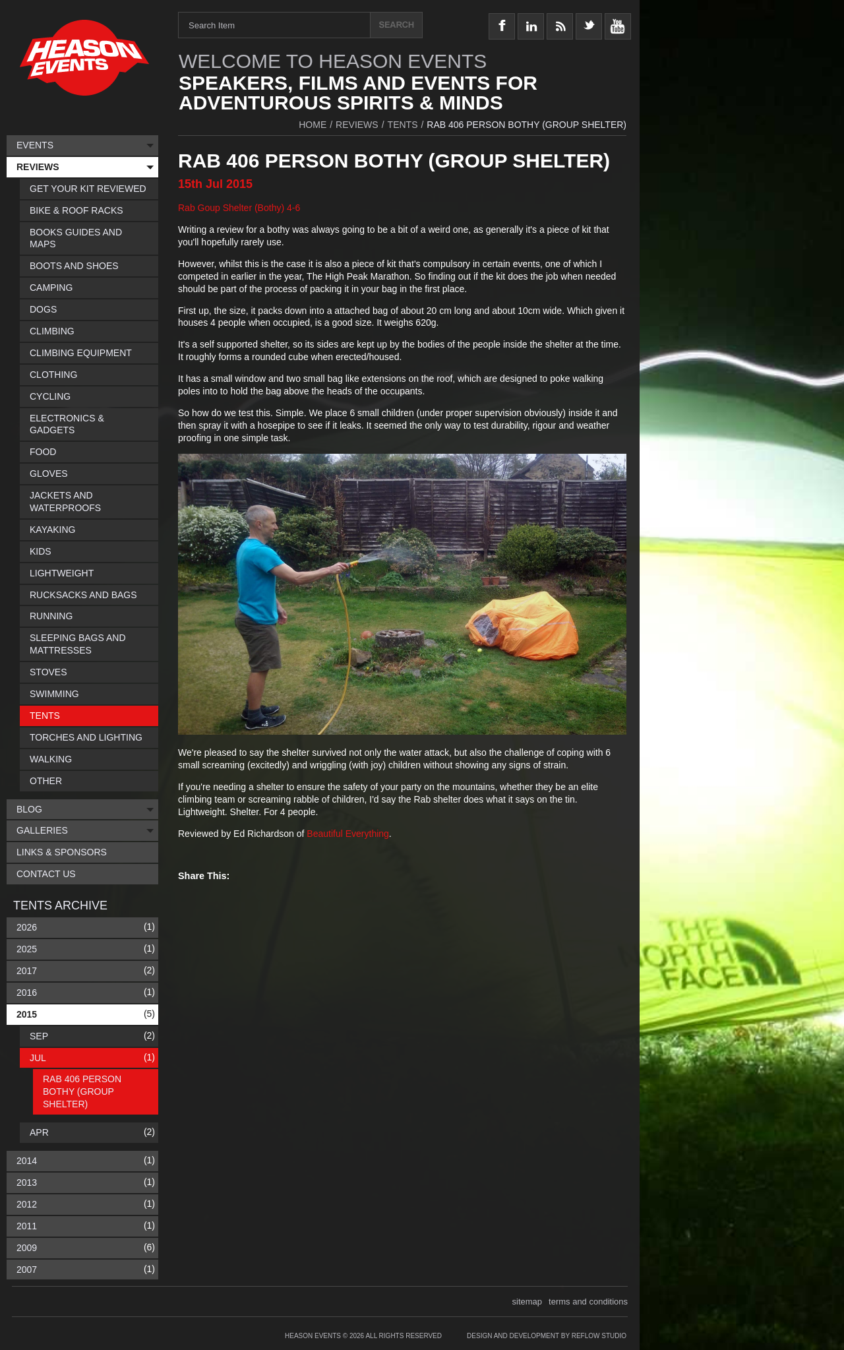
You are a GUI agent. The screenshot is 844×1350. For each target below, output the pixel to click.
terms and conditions (588, 1301)
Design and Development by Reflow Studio (546, 1335)
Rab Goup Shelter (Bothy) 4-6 (239, 207)
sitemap (527, 1301)
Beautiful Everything (348, 833)
